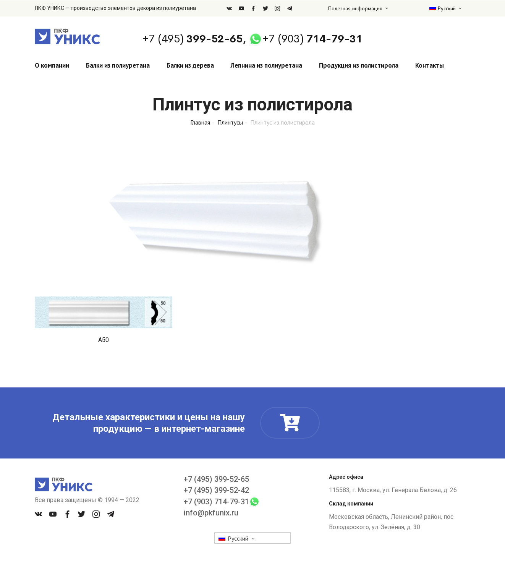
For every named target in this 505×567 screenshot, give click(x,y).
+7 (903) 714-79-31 (216, 501)
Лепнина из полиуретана (266, 65)
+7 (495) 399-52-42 (216, 490)
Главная (200, 122)
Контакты (429, 65)
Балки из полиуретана (118, 65)
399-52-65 (192, 38)
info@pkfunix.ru (211, 512)
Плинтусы (230, 122)
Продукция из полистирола (358, 65)
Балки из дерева (190, 65)
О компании (52, 65)
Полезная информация (355, 8)
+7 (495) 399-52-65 (216, 479)
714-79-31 (312, 38)
